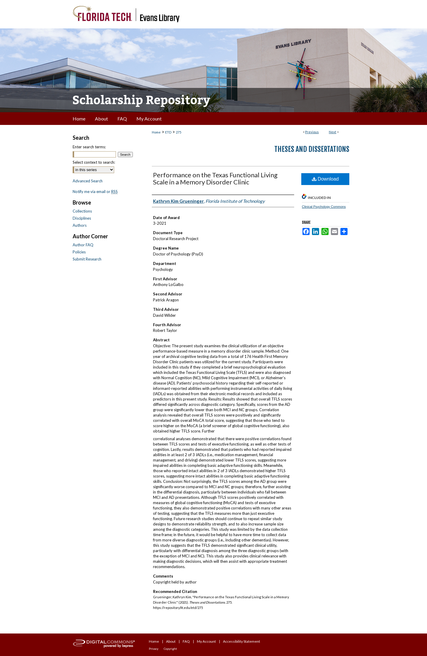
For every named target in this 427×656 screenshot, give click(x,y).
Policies (79, 252)
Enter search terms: (89, 146)
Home (156, 132)
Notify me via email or (95, 191)
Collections (82, 211)
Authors (80, 225)
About (171, 641)
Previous (312, 132)
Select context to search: (94, 162)
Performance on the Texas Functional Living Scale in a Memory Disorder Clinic (215, 178)
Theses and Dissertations (311, 149)
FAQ (186, 641)
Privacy (153, 648)
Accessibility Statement (241, 641)
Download (325, 178)
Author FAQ (83, 244)
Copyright (170, 648)
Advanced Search (88, 181)
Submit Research (87, 259)
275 (178, 132)
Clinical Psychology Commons (324, 206)
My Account (206, 641)
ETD (168, 132)
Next (332, 132)
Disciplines (82, 218)
